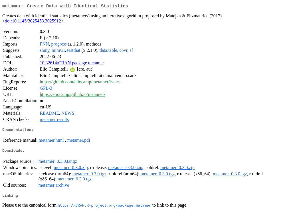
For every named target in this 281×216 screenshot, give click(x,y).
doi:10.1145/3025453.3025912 (33, 22)
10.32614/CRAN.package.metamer (72, 63)
